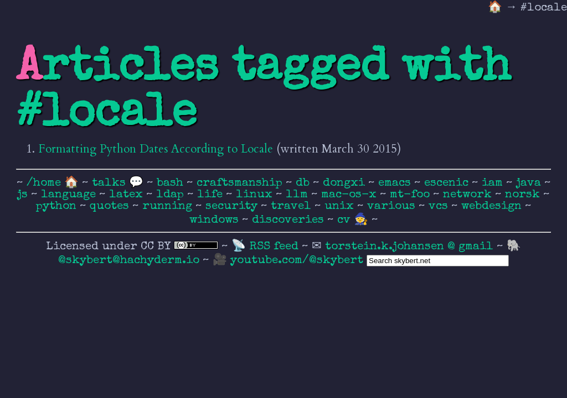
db (304, 183)
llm (298, 195)
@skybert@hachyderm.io (128, 260)
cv (345, 220)
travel (293, 206)
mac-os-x (350, 195)
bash (172, 183)
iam (494, 183)
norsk (524, 195)
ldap (171, 195)
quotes (111, 206)
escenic (448, 183)
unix (340, 206)
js (24, 195)
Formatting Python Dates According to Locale (155, 149)
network (469, 195)
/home (44, 183)
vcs (440, 206)
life (211, 195)
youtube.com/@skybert (296, 260)
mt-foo (411, 195)
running (168, 206)
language (70, 195)
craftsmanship (241, 183)
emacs (396, 183)
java (530, 183)
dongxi (345, 183)
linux (256, 195)
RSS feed (275, 247)
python (58, 206)
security (233, 206)
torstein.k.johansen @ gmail (411, 247)
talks (109, 183)
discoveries (289, 220)
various (393, 206)
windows (215, 220)
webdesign (493, 206)
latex (127, 195)
